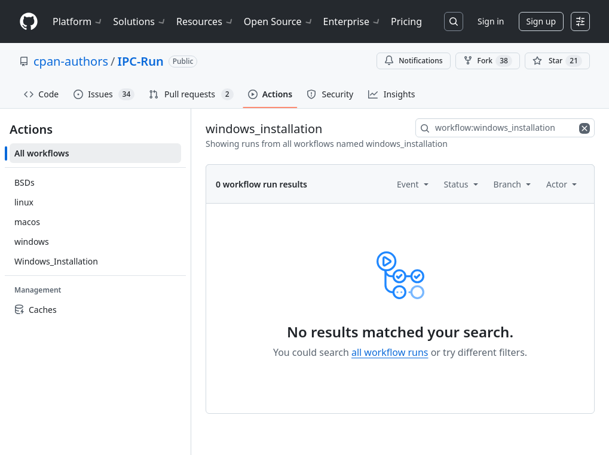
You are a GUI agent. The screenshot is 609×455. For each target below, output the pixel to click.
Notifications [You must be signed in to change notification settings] (413, 61)
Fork (487, 61)
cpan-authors (70, 61)
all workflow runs (390, 352)
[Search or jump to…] (454, 21)
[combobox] (505, 127)
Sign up (541, 21)
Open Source (279, 21)
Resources (205, 21)
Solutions (140, 21)
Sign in (491, 21)
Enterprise (352, 21)
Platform (78, 21)
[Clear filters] (585, 128)
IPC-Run (140, 61)
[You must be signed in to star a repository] (557, 61)
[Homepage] (28, 22)
